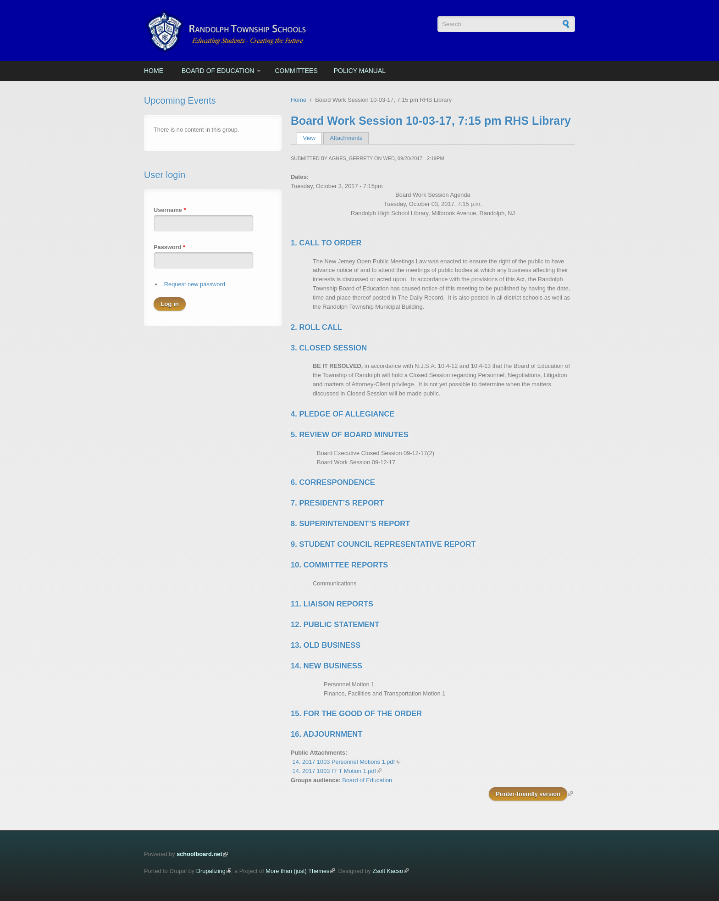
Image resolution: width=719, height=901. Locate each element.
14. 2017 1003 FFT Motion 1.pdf (334, 771)
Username (170, 209)
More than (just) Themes (297, 871)
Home (153, 70)
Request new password (194, 284)
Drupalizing (211, 871)
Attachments (346, 137)
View (312, 137)
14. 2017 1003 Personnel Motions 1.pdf (344, 761)
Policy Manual (360, 70)
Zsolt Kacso (387, 871)
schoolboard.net (199, 854)
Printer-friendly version (528, 793)
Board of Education (218, 70)
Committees (296, 70)
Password (169, 247)
